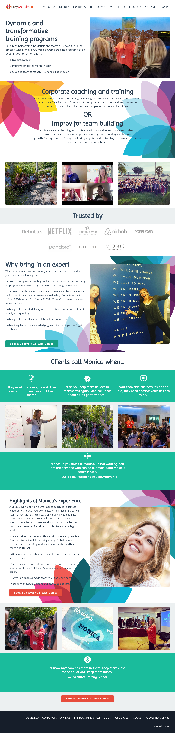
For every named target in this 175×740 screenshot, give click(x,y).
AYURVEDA (49, 6)
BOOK (121, 6)
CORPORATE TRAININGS (72, 6)
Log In (164, 6)
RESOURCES (135, 6)
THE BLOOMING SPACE (101, 6)
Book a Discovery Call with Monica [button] (31, 344)
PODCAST (149, 6)
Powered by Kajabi (161, 733)
